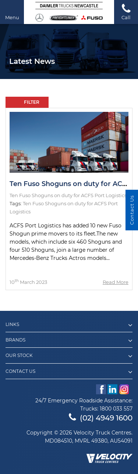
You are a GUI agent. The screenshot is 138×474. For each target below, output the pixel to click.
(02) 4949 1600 (100, 417)
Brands (69, 340)
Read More (115, 282)
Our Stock (69, 356)
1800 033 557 (116, 408)
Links (69, 325)
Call (126, 11)
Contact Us (69, 372)
